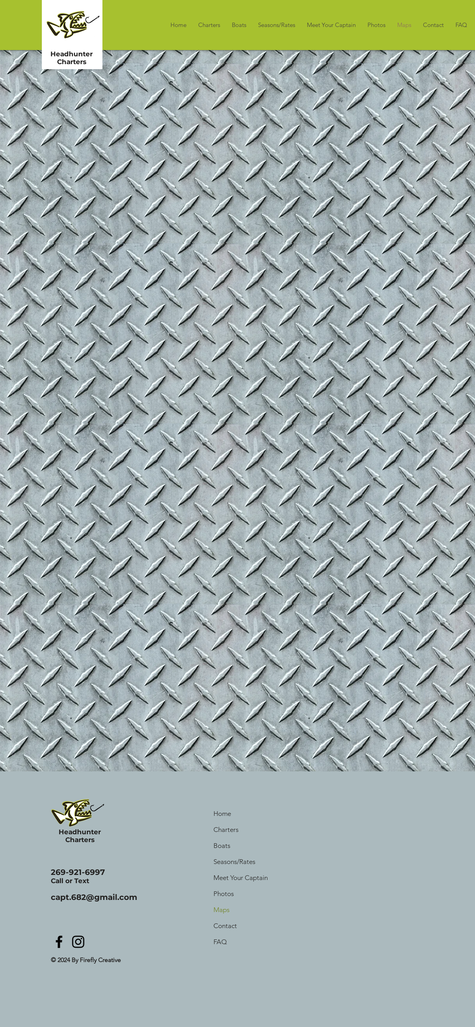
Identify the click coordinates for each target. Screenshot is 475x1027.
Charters (225, 829)
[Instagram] (78, 942)
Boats (221, 846)
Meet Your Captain (240, 878)
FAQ (220, 942)
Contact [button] (225, 926)
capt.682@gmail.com (94, 897)
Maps (221, 910)
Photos (223, 894)
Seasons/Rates (234, 862)
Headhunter (71, 54)
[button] (433, 25)
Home (222, 813)
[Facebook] (59, 942)
